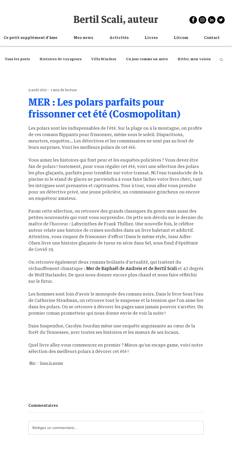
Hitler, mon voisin (194, 59)
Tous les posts (17, 59)
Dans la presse (51, 363)
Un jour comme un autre (147, 59)
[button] (123, 38)
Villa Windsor (103, 59)
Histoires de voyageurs (61, 59)
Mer (32, 363)
